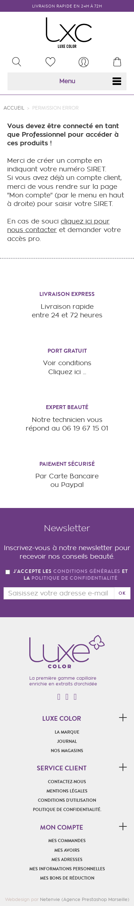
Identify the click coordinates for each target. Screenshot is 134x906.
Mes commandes (67, 840)
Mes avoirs (67, 850)
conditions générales (86, 571)
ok (122, 593)
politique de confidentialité (74, 578)
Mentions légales (67, 791)
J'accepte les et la (71, 575)
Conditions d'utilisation (67, 800)
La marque (67, 732)
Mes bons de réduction (67, 878)
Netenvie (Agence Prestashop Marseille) (84, 899)
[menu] (84, 62)
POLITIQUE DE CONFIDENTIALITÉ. (67, 809)
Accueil (14, 108)
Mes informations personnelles (67, 869)
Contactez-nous (67, 782)
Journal (67, 741)
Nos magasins (67, 751)
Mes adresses (67, 859)
